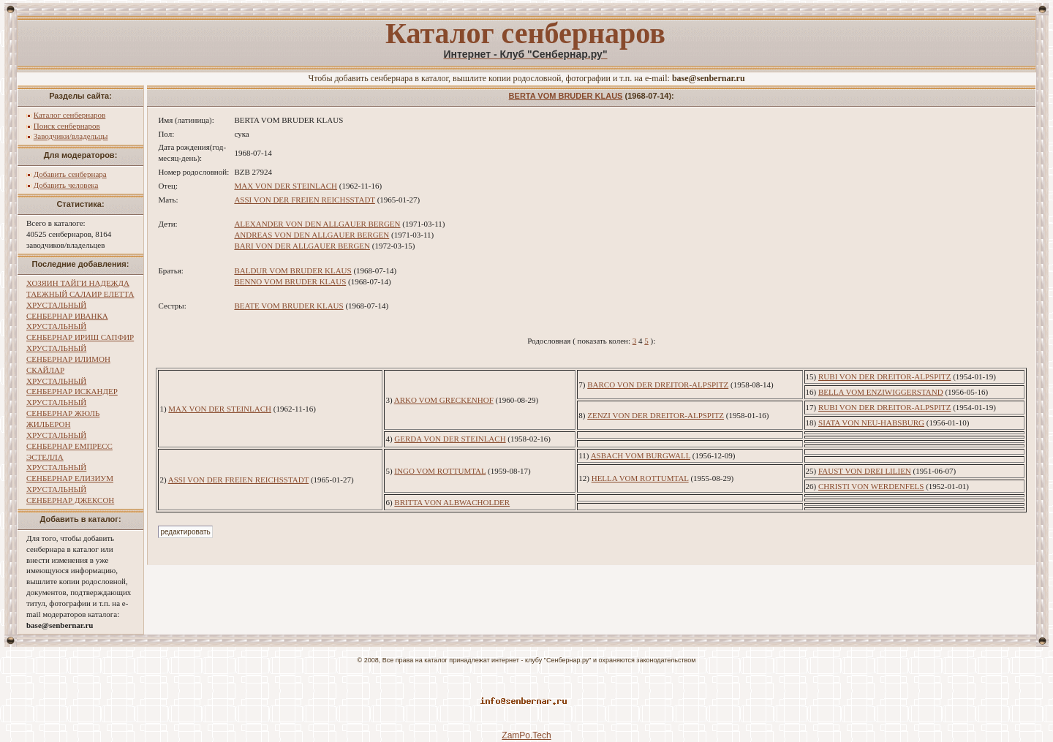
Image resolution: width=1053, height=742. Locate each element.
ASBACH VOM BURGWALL (640, 455)
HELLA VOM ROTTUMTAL (640, 478)
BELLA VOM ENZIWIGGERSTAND (880, 391)
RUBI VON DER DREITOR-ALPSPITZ (884, 376)
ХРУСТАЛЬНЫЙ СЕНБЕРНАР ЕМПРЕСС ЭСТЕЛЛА (69, 446)
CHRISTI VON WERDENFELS (871, 486)
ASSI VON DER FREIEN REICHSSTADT (304, 199)
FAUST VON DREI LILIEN (864, 470)
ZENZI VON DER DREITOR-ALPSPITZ (655, 415)
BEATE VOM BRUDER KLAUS (288, 305)
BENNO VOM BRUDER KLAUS (290, 281)
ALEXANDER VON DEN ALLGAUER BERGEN (317, 223)
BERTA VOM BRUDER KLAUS (566, 95)
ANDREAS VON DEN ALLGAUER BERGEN (311, 234)
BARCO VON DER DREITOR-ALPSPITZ (657, 384)
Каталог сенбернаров (70, 114)
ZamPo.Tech (526, 735)
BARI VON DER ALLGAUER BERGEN (302, 245)
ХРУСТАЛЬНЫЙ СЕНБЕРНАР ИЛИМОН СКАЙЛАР (68, 359)
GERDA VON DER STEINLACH (449, 438)
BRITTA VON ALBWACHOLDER (452, 502)
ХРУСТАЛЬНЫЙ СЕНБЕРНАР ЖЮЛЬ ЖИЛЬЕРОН (62, 413)
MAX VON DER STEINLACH (285, 185)
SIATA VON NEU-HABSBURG (871, 422)
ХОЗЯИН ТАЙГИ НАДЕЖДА (77, 283)
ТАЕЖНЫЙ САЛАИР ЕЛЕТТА (80, 293)
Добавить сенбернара (70, 174)
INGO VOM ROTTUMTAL (440, 470)
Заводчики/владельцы (71, 136)
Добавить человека (66, 185)
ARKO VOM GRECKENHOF (444, 399)
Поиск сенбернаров (67, 125)
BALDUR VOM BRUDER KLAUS (292, 270)
